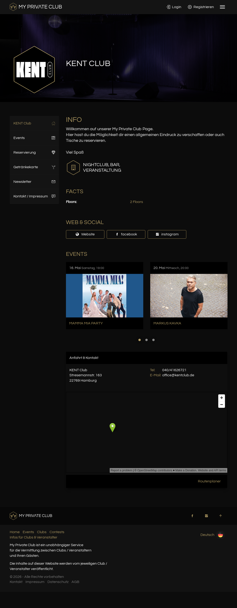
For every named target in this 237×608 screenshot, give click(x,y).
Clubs (42, 532)
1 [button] (139, 340)
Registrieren (201, 7)
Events (34, 137)
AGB (75, 582)
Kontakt (16, 582)
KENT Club (34, 123)
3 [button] (153, 340)
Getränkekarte (34, 167)
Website (85, 234)
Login (173, 7)
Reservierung (34, 152)
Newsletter (34, 181)
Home (15, 532)
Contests (57, 532)
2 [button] (146, 340)
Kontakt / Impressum (34, 196)
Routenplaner (209, 481)
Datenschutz (58, 582)
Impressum (34, 582)
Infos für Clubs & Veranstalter (33, 537)
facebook (126, 234)
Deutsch (212, 535)
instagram (167, 234)
